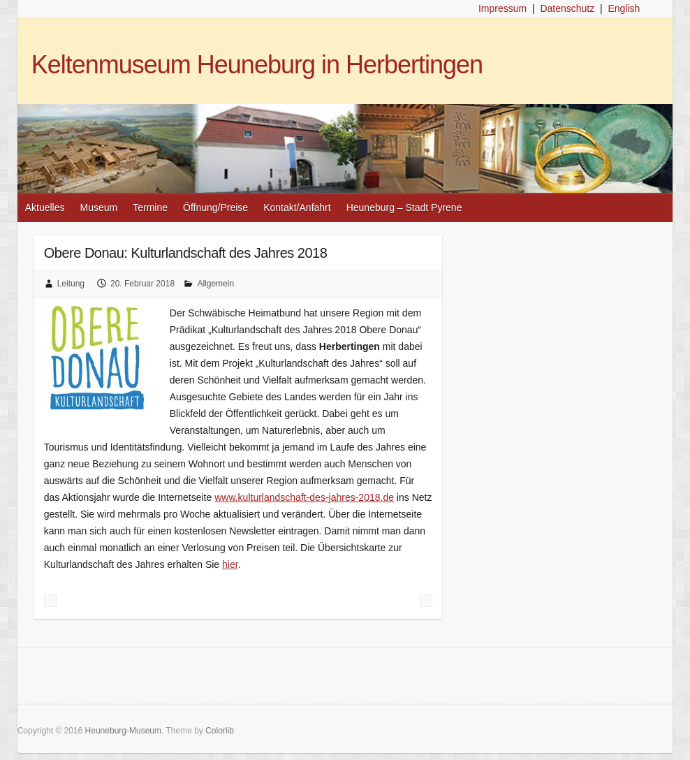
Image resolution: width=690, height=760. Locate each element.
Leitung (71, 283)
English (624, 8)
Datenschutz (567, 8)
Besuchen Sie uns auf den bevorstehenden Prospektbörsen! (426, 600)
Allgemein (215, 283)
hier (230, 564)
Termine (150, 207)
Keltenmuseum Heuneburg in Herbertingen (257, 64)
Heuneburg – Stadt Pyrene (404, 207)
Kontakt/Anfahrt (297, 207)
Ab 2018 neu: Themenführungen (50, 600)
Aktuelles (45, 207)
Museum (99, 207)
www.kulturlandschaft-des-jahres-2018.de (304, 497)
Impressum (502, 8)
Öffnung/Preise (215, 207)
